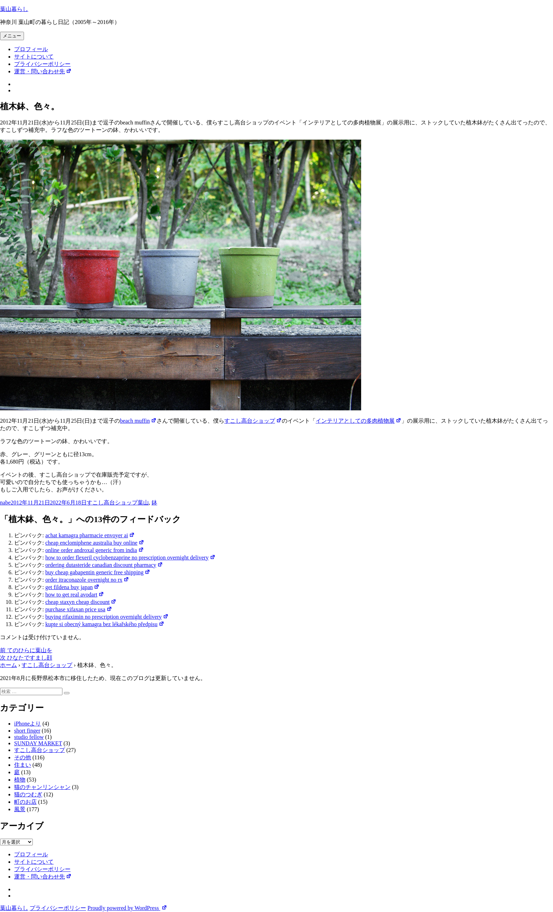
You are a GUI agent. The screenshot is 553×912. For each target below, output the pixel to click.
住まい (22, 765)
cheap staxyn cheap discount (80, 602)
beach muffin (138, 421)
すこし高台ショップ (253, 421)
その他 (22, 757)
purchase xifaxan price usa (78, 609)
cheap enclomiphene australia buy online (94, 543)
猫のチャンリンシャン (42, 787)
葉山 (143, 503)
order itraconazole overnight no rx (87, 580)
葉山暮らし (14, 9)
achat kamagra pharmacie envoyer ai (90, 535)
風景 (19, 809)
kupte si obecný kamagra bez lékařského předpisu (104, 624)
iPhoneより (27, 724)
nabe (5, 503)
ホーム (8, 665)
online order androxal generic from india (94, 550)
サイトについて (34, 57)
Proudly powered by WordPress (127, 908)
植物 (19, 780)
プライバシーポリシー (42, 64)
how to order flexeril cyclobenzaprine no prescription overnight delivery (130, 558)
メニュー (12, 35)
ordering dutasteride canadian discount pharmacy (104, 565)
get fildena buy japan (72, 587)
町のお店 (25, 802)
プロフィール (31, 49)
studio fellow (29, 737)
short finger (27, 731)
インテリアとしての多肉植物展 (358, 421)
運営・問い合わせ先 (43, 71)
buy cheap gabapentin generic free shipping (97, 572)
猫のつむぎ (28, 794)
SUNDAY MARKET (38, 743)
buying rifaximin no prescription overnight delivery (106, 617)
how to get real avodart (74, 595)
